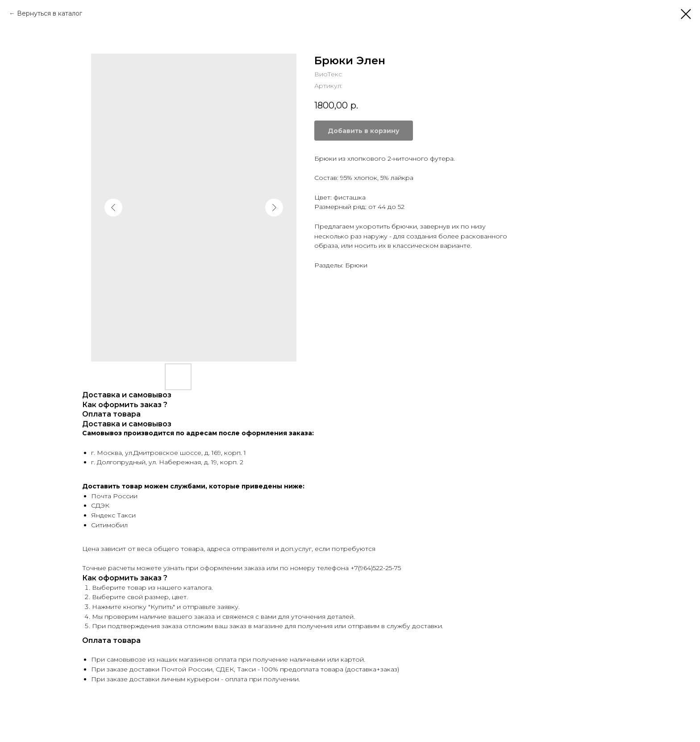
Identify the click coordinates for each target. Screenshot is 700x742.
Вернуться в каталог (49, 13)
